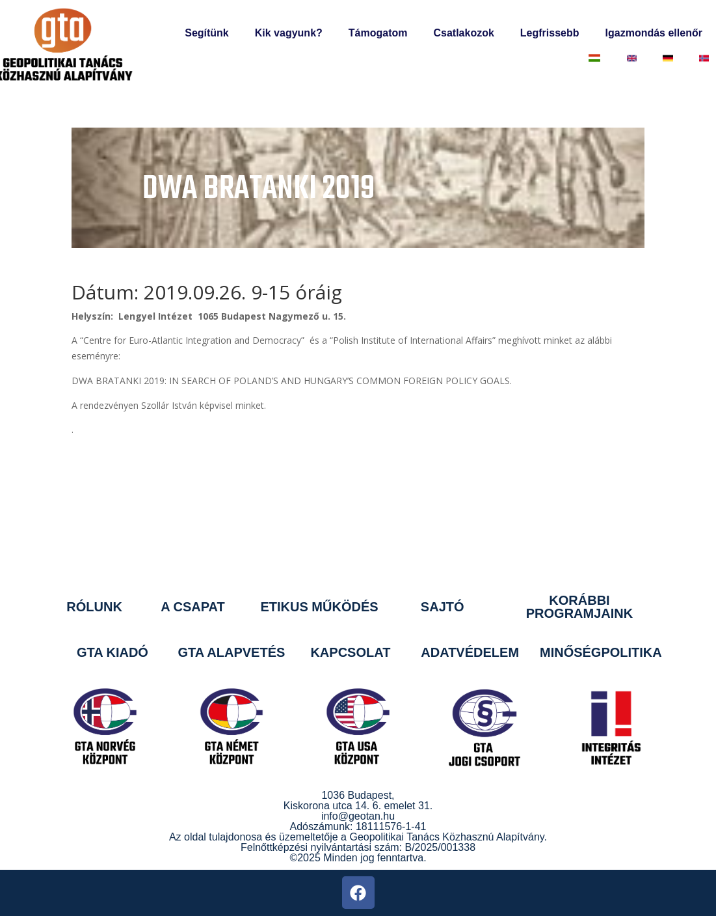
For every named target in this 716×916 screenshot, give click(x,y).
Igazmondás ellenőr (653, 32)
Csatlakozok (463, 32)
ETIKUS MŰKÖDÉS (319, 607)
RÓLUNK (94, 607)
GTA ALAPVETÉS (231, 652)
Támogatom (378, 32)
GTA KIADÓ (112, 652)
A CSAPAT (193, 607)
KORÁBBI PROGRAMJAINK (579, 606)
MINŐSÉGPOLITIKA (601, 652)
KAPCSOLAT (350, 652)
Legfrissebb (549, 32)
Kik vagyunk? (289, 32)
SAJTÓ (442, 607)
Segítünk (207, 32)
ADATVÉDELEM (470, 652)
